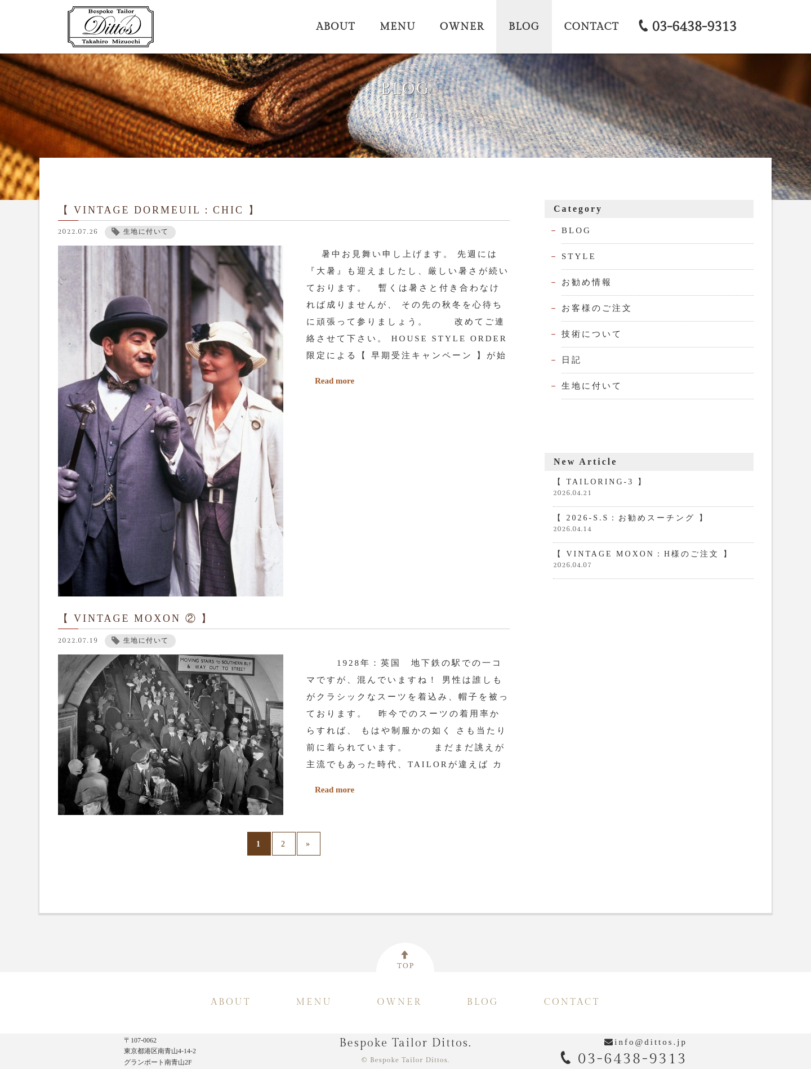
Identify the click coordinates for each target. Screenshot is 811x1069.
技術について (592, 351)
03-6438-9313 (623, 1058)
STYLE (579, 273)
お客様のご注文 (597, 325)
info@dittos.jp (650, 1041)
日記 (572, 377)
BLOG (576, 247)
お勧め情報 (587, 299)
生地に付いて (592, 403)
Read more (334, 398)
